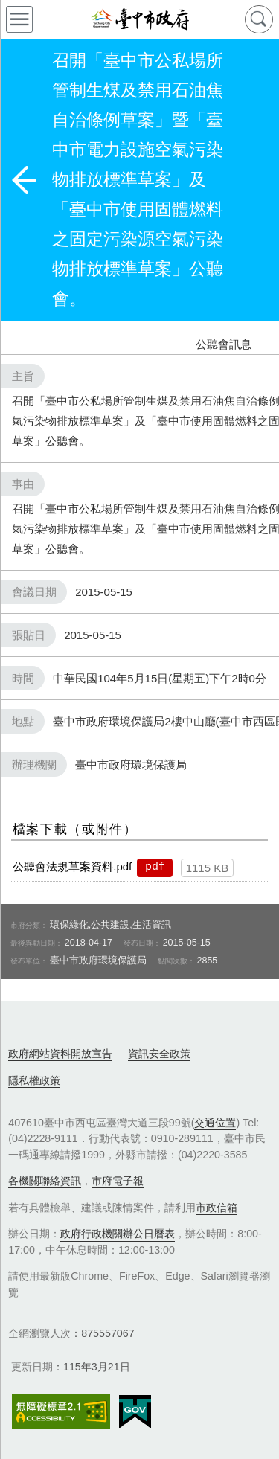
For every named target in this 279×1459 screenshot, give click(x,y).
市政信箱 (216, 1207)
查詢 (259, 19)
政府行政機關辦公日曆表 (117, 1234)
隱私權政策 (34, 1080)
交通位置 (215, 1123)
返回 (24, 180)
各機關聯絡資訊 (44, 1181)
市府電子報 (118, 1181)
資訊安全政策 (159, 1053)
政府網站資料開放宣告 (60, 1053)
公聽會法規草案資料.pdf (72, 866)
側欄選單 (19, 19)
